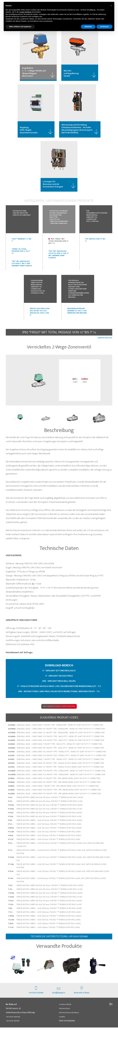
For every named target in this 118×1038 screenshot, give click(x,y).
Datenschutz (65, 1019)
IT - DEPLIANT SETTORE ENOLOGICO (59, 680)
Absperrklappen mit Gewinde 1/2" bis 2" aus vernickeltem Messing (77, 320)
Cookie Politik (65, 1015)
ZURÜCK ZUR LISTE (105, 347)
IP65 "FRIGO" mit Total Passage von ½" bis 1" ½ (59, 246)
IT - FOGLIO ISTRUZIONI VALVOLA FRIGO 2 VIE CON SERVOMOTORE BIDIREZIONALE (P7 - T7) (59, 696)
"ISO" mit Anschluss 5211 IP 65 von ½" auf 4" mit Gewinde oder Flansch (59, 259)
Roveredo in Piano (81, 1001)
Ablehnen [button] (88, 26)
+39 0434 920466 (36, 1001)
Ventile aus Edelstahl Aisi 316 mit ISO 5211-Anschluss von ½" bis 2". (40, 321)
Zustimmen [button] (104, 26)
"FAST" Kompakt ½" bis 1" (21, 245)
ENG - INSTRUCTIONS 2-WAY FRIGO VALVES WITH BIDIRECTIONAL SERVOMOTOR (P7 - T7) (59, 701)
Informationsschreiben (70, 1023)
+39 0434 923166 (13, 1031)
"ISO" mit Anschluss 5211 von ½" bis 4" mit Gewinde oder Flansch (22, 268)
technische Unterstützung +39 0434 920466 (59, 945)
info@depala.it (58, 1001)
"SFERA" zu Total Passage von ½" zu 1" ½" (21, 256)
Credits (62, 1027)
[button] (111, 5)
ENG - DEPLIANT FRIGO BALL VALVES (59, 691)
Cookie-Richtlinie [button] (25, 12)
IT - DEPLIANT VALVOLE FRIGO (59, 686)
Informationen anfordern (59, 715)
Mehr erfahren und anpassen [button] (20, 26)
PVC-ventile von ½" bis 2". (95, 245)
